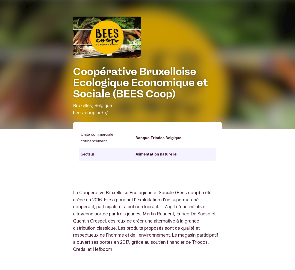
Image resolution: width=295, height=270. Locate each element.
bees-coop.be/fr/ (90, 112)
